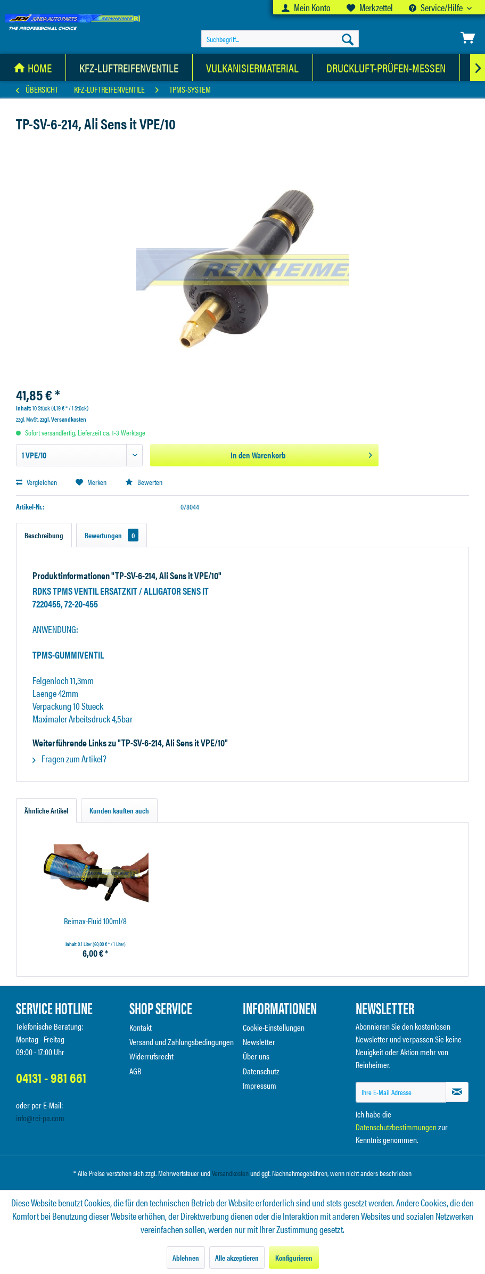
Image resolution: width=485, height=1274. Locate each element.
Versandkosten (230, 1173)
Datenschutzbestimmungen (396, 1127)
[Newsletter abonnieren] (457, 1092)
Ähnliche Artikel (46, 810)
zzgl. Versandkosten (63, 419)
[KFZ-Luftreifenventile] (129, 67)
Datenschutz (261, 1071)
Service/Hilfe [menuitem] (436, 7)
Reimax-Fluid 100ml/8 (95, 921)
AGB (135, 1071)
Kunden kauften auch (119, 810)
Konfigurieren (294, 1257)
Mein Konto (306, 7)
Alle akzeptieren (237, 1257)
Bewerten (143, 481)
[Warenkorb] (468, 37)
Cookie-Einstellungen (274, 1027)
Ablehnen (185, 1257)
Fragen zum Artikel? (69, 758)
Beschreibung (43, 535)
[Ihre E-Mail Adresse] (401, 1092)
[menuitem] (306, 7)
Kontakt (140, 1027)
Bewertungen (111, 535)
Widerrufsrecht (151, 1056)
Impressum (259, 1085)
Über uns (256, 1056)
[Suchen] (347, 39)
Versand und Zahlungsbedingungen (181, 1041)
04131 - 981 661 (51, 1077)
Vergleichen (36, 481)
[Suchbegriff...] (280, 39)
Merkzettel (370, 7)
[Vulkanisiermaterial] (253, 67)
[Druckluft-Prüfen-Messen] (386, 67)
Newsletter (259, 1041)
